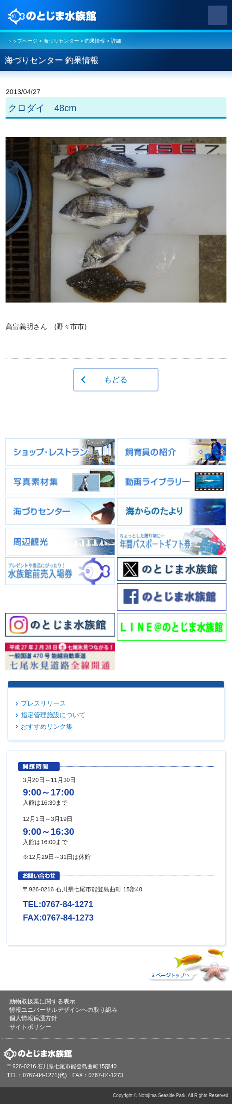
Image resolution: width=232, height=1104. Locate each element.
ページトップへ (188, 963)
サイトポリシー (30, 1026)
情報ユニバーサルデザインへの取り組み (63, 1009)
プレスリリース (43, 703)
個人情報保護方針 (33, 1018)
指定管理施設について (53, 715)
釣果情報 (95, 41)
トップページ (22, 41)
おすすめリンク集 (47, 726)
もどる (116, 379)
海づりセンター (61, 41)
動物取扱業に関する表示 (42, 1001)
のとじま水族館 (53, 15)
